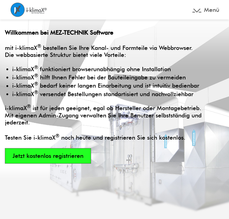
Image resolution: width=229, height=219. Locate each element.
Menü (211, 9)
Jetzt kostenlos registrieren (47, 155)
